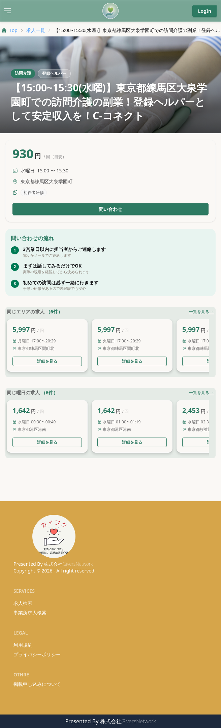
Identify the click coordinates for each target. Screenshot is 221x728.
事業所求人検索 (29, 612)
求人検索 (22, 603)
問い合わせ (110, 209)
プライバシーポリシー (37, 654)
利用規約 (22, 645)
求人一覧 (35, 30)
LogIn (204, 11)
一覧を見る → (201, 311)
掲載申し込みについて (37, 684)
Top (9, 30)
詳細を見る (47, 361)
